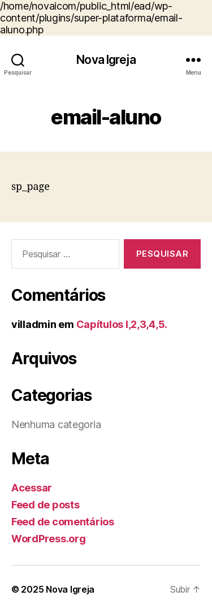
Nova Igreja (105, 60)
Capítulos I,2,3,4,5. (122, 324)
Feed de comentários (62, 522)
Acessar (31, 488)
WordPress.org (48, 539)
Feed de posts (45, 505)
